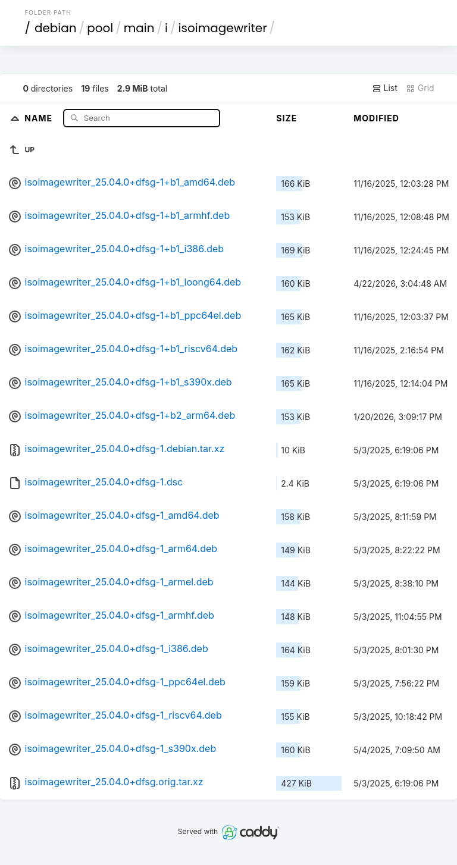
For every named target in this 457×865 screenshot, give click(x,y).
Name (39, 117)
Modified (376, 118)
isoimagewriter (223, 28)
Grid (420, 88)
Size (286, 118)
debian (56, 28)
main (139, 28)
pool (100, 28)
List (384, 88)
